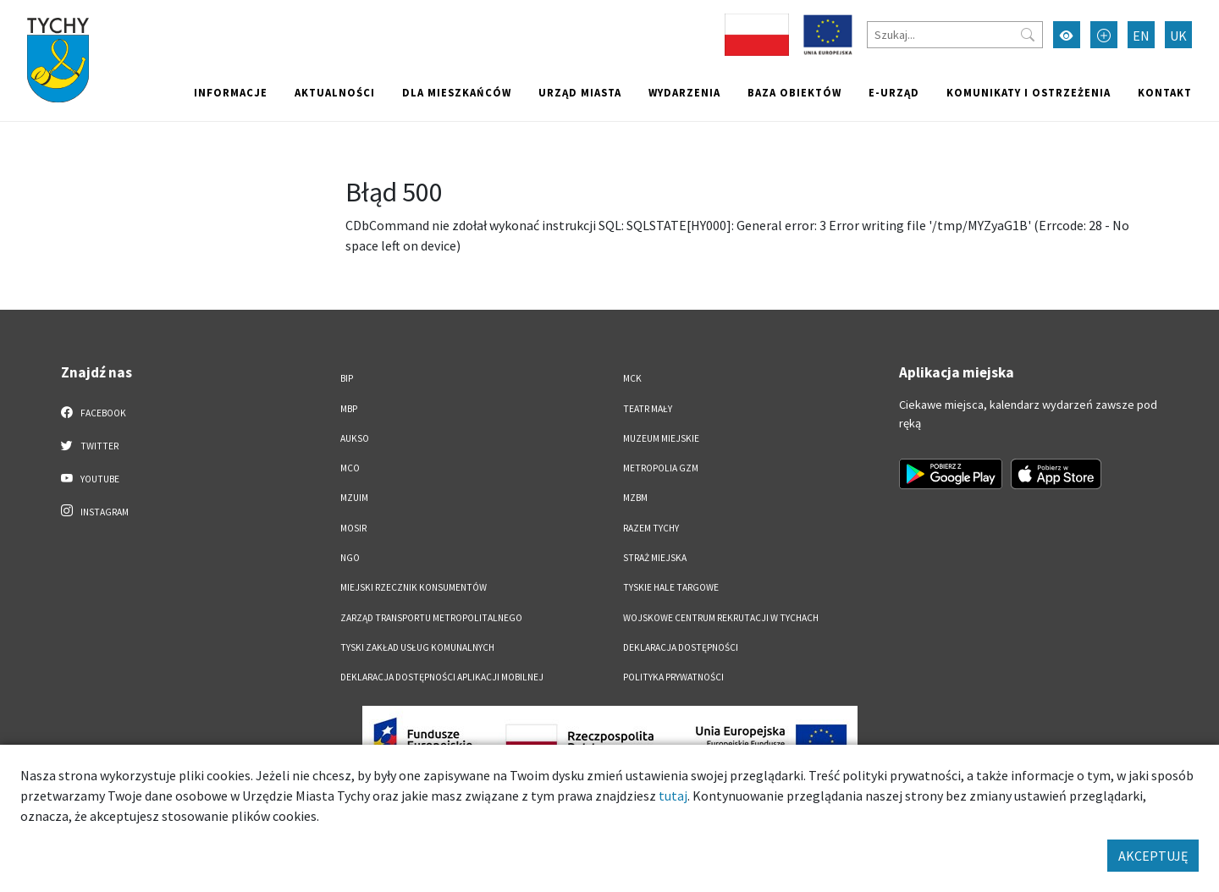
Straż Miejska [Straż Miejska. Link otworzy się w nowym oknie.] (655, 558)
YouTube (90, 478)
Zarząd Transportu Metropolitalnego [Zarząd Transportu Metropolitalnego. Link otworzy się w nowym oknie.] (431, 618)
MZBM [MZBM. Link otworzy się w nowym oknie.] (635, 498)
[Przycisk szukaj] (1028, 34)
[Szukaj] (955, 34)
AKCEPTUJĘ (1153, 855)
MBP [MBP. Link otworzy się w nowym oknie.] (348, 409)
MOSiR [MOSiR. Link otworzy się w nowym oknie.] (353, 528)
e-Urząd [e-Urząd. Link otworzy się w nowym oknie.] (894, 92)
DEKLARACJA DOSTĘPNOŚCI (680, 647)
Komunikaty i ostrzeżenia (1028, 92)
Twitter (90, 445)
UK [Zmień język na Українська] (1178, 35)
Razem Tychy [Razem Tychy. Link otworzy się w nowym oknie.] (651, 528)
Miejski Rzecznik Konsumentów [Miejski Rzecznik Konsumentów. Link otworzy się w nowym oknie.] (413, 587)
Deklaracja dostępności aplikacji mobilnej (441, 677)
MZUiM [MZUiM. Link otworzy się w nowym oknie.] (354, 498)
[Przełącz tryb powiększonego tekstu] (1103, 34)
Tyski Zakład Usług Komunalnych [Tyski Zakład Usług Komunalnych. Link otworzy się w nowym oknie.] (417, 647)
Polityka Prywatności (673, 677)
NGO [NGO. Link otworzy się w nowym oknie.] (350, 558)
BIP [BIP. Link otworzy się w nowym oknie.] (346, 378)
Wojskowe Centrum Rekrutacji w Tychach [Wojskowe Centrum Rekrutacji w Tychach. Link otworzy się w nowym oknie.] (721, 618)
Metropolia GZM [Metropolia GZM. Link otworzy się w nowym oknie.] (660, 468)
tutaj (673, 795)
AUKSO (354, 438)
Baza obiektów (794, 92)
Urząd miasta (579, 92)
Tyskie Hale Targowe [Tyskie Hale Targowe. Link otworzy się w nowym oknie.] (671, 587)
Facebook (93, 412)
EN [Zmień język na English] (1141, 35)
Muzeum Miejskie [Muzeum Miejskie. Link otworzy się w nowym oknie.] (661, 438)
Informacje (231, 92)
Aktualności (335, 92)
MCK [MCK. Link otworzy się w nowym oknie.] (632, 378)
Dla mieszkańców (456, 92)
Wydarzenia (684, 92)
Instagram (95, 511)
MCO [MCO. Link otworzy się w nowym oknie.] (350, 468)
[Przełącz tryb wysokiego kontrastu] (1066, 34)
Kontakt (1165, 92)
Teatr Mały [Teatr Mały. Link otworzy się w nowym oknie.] (647, 409)
